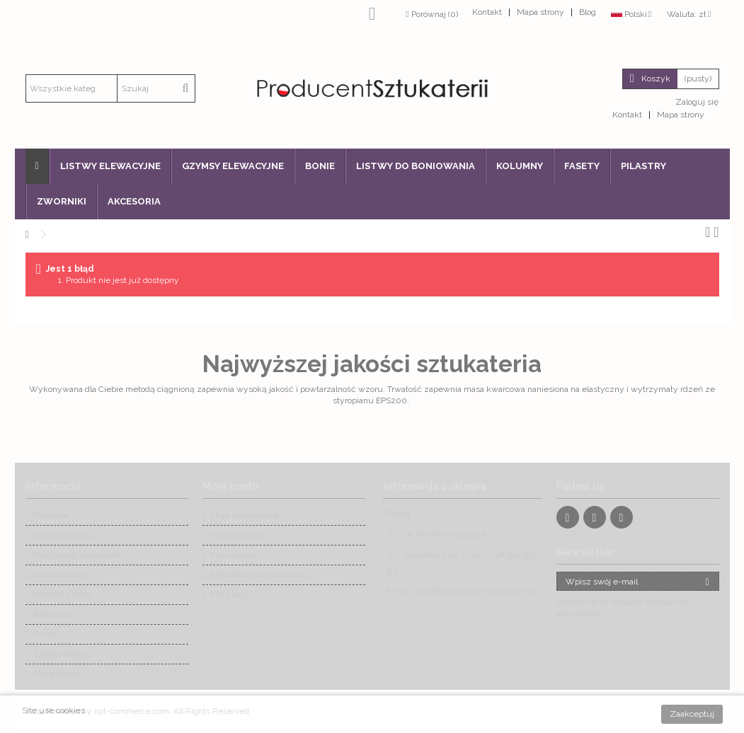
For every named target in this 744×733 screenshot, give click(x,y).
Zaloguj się (696, 102)
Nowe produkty (63, 535)
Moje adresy (234, 555)
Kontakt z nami (62, 594)
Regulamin (54, 614)
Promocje (51, 515)
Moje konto (230, 486)
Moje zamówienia (244, 515)
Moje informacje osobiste (258, 574)
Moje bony (230, 594)
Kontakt (487, 12)
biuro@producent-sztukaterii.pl (475, 591)
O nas (44, 634)
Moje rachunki (237, 535)
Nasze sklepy (59, 574)
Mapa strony (540, 12)
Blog (587, 12)
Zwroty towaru (62, 654)
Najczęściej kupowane (77, 555)
